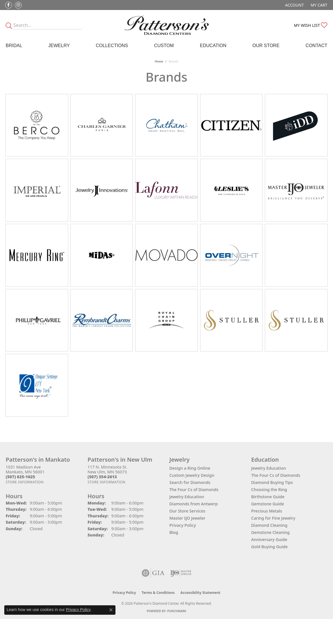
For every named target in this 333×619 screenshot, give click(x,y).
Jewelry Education (186, 496)
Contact (316, 45)
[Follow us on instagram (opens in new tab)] (18, 5)
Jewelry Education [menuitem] (268, 468)
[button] (294, 5)
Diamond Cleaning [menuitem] (269, 525)
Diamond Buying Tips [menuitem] (272, 482)
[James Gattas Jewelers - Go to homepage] (166, 25)
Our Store (266, 45)
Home (159, 61)
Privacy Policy (182, 525)
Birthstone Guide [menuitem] (268, 496)
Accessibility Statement (200, 592)
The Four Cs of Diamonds (193, 489)
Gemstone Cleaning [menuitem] (270, 532)
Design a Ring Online (189, 468)
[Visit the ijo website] (181, 573)
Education (213, 45)
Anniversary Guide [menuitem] (269, 539)
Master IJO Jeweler (187, 518)
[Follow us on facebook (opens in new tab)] (8, 5)
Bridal (14, 45)
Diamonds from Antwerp (193, 504)
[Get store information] (25, 482)
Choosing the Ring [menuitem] (269, 489)
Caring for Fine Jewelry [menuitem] (273, 518)
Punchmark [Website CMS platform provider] (176, 611)
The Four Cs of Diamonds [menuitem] (275, 475)
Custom (164, 45)
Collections (112, 45)
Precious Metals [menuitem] (266, 511)
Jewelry (59, 45)
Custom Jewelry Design (191, 475)
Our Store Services (187, 511)
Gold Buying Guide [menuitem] (269, 546)
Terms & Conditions (158, 592)
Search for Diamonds (189, 482)
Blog (173, 532)
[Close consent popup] (111, 610)
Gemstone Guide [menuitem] (267, 504)
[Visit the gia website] (153, 573)
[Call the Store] (20, 476)
